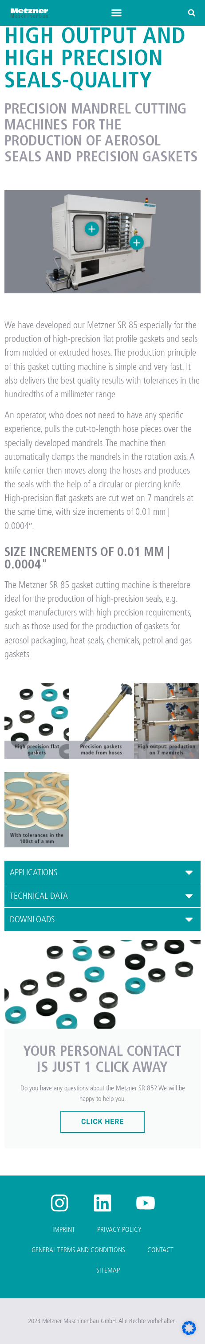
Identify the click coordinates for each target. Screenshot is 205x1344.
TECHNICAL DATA (39, 896)
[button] (116, 12)
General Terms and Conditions (78, 1250)
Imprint (63, 1229)
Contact (160, 1250)
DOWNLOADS (32, 919)
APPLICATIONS (34, 872)
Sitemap (108, 1270)
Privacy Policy (119, 1229)
